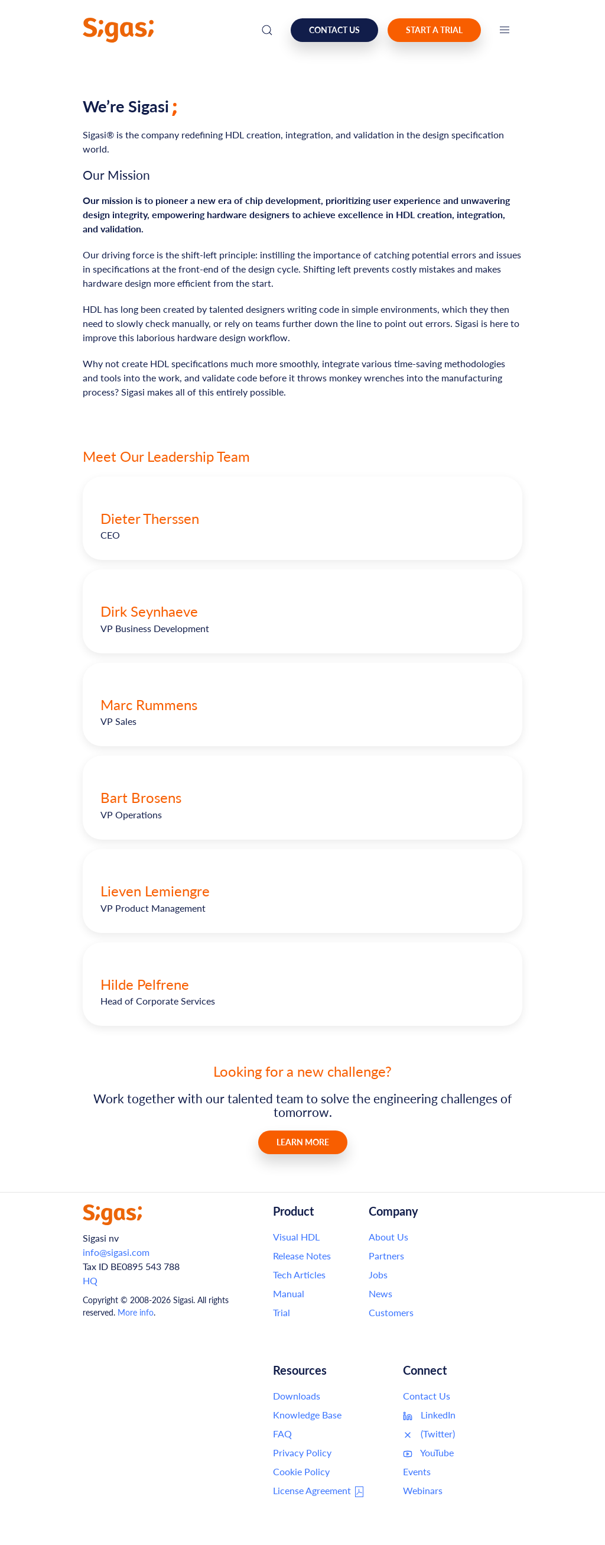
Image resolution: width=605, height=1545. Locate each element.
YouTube (428, 1453)
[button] (504, 30)
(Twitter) (429, 1434)
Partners (386, 1255)
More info (136, 1312)
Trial (281, 1312)
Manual (288, 1293)
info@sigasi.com (116, 1252)
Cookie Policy (301, 1471)
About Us (388, 1236)
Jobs (378, 1274)
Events (417, 1471)
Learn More (303, 1142)
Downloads (296, 1395)
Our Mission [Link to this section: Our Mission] (116, 174)
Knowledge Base (307, 1414)
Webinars (423, 1490)
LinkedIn (429, 1415)
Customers (391, 1312)
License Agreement (319, 1491)
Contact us (334, 30)
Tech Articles (299, 1274)
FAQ (282, 1433)
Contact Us (426, 1395)
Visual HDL (296, 1236)
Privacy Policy (302, 1452)
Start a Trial (434, 30)
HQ (90, 1280)
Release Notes (302, 1255)
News (380, 1293)
